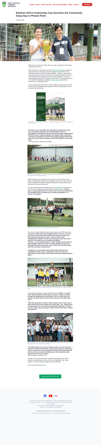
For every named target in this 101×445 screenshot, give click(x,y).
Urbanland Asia (55, 80)
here (44, 365)
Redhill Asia (58, 187)
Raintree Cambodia (58, 70)
